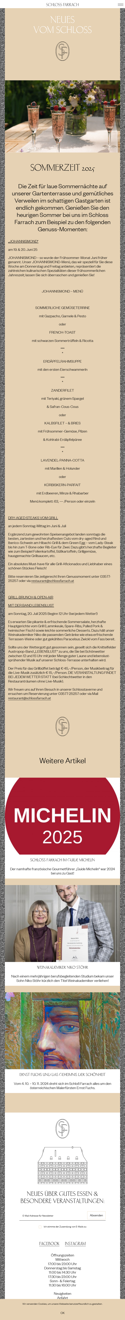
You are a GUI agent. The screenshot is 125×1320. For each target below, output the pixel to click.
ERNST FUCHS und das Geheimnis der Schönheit (62, 1074)
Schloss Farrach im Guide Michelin (62, 860)
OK (63, 1313)
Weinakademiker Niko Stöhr (62, 967)
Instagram (75, 1243)
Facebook (49, 1243)
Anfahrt (62, 1297)
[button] (120, 4)
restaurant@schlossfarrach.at (53, 580)
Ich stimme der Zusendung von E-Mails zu (65, 1226)
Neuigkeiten (63, 1293)
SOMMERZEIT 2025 (63, 167)
